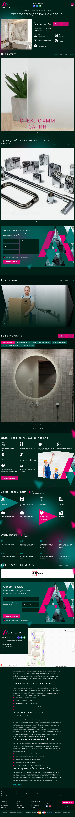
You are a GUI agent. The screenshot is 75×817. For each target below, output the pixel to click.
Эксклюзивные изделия (66, 795)
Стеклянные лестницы (66, 789)
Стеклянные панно (65, 791)
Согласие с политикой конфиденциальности (18, 257)
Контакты (3, 807)
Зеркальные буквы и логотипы (36, 794)
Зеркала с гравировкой (22, 791)
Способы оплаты (35, 805)
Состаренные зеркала (51, 791)
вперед (69, 54)
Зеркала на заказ (20, 789)
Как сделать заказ (35, 801)
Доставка (33, 807)
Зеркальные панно (35, 797)
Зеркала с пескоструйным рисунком (22, 794)
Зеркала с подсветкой (21, 797)
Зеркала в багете (5, 795)
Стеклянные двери (50, 793)
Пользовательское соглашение (8, 814)
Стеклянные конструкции (52, 795)
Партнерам (4, 803)
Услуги (17, 803)
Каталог (18, 801)
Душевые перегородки (6, 791)
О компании (4, 801)
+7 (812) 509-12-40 (38, 3)
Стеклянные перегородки (66, 793)
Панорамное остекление (52, 789)
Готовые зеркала (5, 789)
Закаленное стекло (6, 793)
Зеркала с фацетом (35, 789)
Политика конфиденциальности (63, 812)
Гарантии (33, 803)
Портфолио (19, 805)
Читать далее (17, 784)
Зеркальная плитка (35, 791)
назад (58, 54)
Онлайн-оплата (20, 807)
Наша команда (4, 805)
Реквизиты (5, 651)
